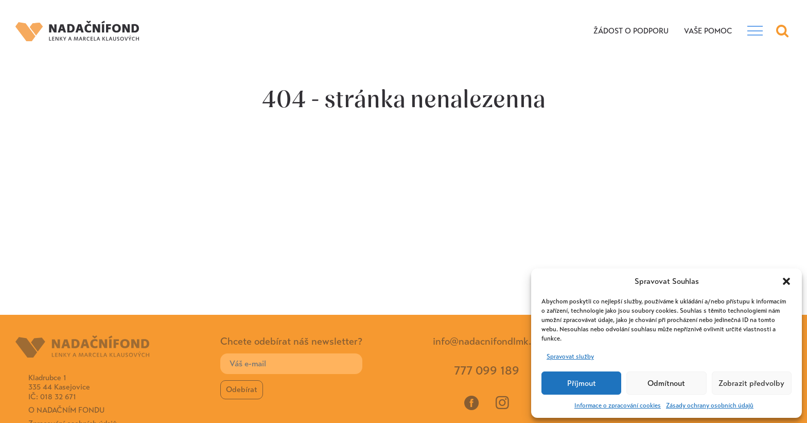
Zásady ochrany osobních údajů (709, 405)
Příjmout (581, 383)
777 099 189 (486, 370)
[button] (786, 281)
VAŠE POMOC (708, 31)
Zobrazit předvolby (751, 383)
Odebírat (241, 389)
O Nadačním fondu (66, 410)
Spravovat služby (570, 356)
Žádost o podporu (631, 31)
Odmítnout (666, 383)
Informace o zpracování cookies (617, 405)
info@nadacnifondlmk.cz (486, 341)
